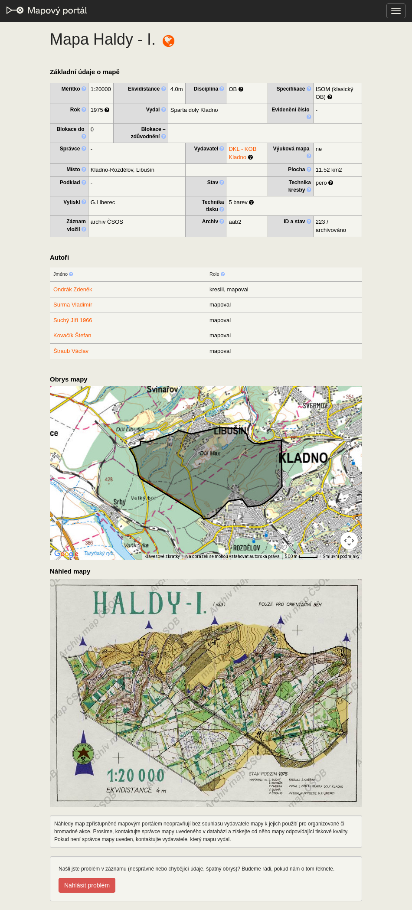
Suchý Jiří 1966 (72, 320)
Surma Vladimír (72, 304)
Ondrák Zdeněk (72, 289)
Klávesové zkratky (162, 556)
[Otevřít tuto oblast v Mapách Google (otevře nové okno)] (66, 554)
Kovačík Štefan (72, 335)
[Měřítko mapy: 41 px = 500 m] (301, 557)
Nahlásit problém (87, 885)
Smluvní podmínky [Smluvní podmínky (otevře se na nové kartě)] (341, 556)
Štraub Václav (70, 351)
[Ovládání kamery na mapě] (349, 540)
